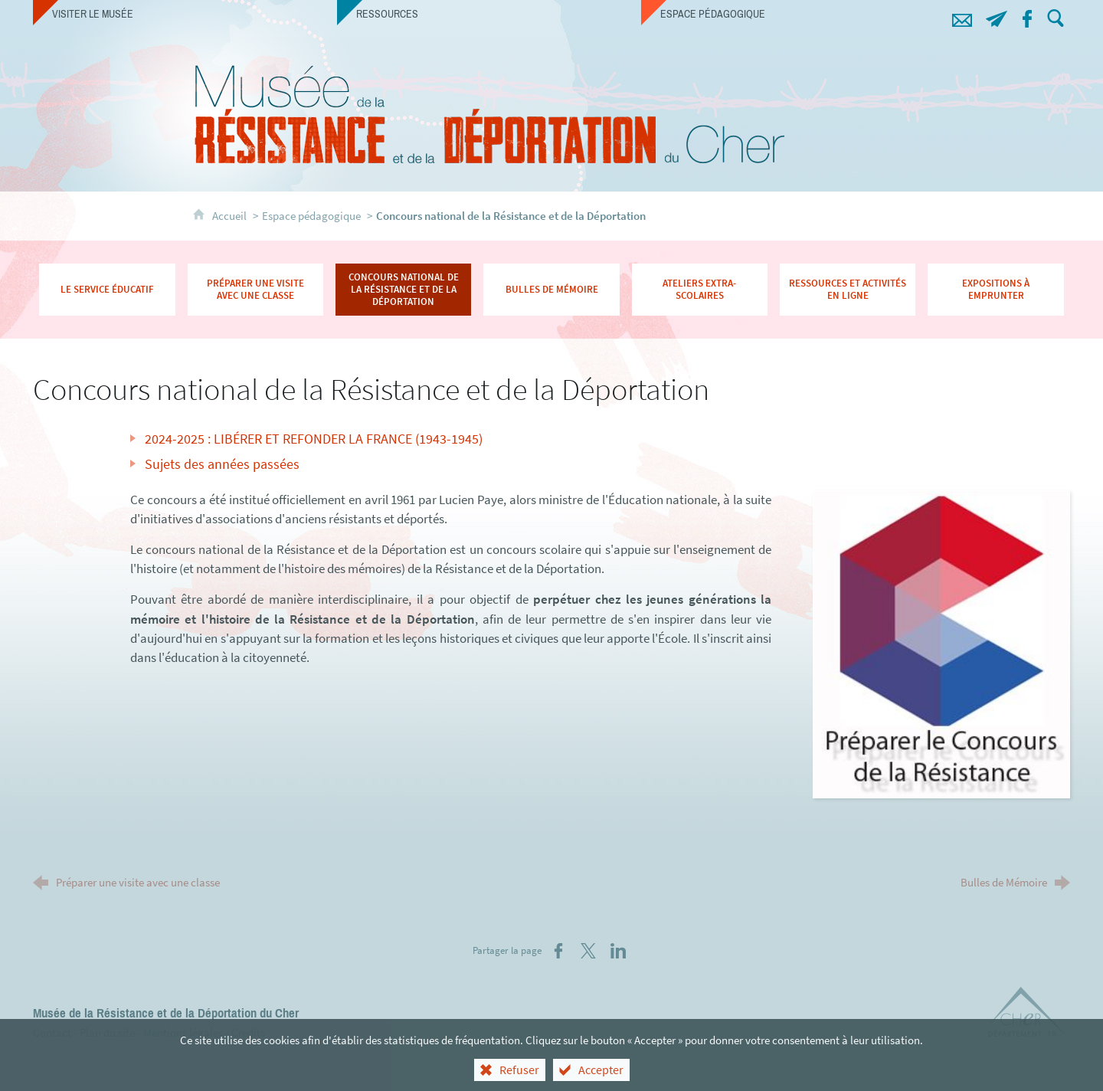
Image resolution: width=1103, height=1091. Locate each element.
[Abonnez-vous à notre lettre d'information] (997, 16)
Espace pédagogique (311, 215)
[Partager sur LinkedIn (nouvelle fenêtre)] (618, 951)
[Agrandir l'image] (941, 642)
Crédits (248, 1032)
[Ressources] (489, 13)
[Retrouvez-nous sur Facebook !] (1027, 16)
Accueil (230, 215)
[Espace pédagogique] (793, 13)
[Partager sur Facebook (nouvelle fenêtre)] (558, 951)
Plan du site (107, 1032)
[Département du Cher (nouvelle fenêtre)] (1028, 1014)
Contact (52, 1032)
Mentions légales (183, 1032)
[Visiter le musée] (185, 13)
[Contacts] (962, 16)
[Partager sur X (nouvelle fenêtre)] (588, 951)
